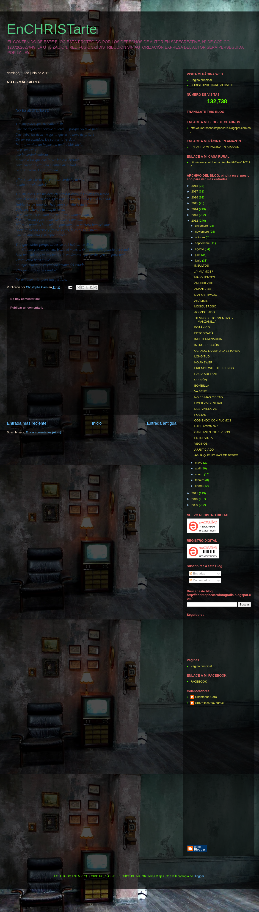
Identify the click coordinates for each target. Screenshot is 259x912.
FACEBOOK (198, 681)
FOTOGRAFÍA (203, 333)
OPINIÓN (200, 380)
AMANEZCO (202, 289)
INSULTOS (201, 265)
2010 (195, 499)
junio (198, 260)
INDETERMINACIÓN (208, 339)
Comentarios (200, 580)
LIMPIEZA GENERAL (208, 403)
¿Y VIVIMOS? (203, 271)
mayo (199, 462)
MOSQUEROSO (205, 306)
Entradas (197, 573)
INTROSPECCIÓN (206, 345)
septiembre (203, 243)
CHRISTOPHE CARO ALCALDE (212, 85)
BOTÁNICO (202, 327)
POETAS (200, 414)
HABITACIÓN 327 (206, 426)
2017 (195, 191)
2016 (195, 197)
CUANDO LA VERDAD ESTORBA (217, 350)
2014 (195, 209)
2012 (195, 220)
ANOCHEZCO (203, 283)
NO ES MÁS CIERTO (208, 397)
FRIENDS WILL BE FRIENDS (214, 368)
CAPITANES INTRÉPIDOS (212, 432)
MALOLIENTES (204, 277)
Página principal (201, 80)
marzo (199, 474)
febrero (200, 480)
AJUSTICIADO (204, 449)
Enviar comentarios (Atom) (43, 432)
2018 (195, 185)
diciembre (202, 225)
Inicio (97, 423)
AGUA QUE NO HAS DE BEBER (216, 455)
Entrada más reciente (27, 423)
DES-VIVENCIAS (205, 408)
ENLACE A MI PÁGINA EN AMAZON (214, 147)
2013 (195, 215)
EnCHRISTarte (52, 29)
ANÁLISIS (201, 300)
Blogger (199, 876)
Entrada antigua (161, 423)
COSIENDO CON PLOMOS (212, 420)
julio (198, 255)
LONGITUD (201, 356)
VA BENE (200, 391)
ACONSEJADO (204, 312)
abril (198, 468)
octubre (200, 237)
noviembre (202, 231)
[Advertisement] (240, 775)
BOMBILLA (201, 385)
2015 (195, 203)
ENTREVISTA (203, 438)
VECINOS (201, 443)
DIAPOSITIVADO (205, 294)
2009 (195, 505)
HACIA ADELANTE (207, 374)
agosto (200, 249)
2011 (195, 493)
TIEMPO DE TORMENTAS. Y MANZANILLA (213, 320)
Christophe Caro (206, 697)
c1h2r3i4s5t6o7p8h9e (209, 703)
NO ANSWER (203, 362)
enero (199, 486)
